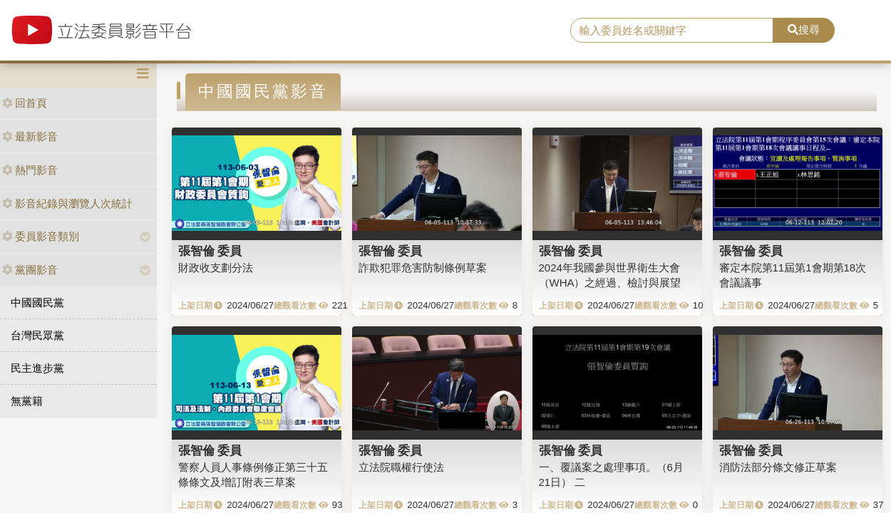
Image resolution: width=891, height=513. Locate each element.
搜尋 (804, 30)
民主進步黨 (37, 368)
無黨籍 (27, 401)
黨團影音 (30, 270)
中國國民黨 (37, 302)
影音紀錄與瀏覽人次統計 (67, 203)
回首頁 (24, 103)
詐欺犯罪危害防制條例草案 (423, 267)
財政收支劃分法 (215, 267)
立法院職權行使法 (401, 467)
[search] (671, 30)
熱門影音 (30, 170)
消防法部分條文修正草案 (778, 467)
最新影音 (30, 136)
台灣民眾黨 (37, 335)
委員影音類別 (40, 236)
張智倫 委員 (210, 250)
